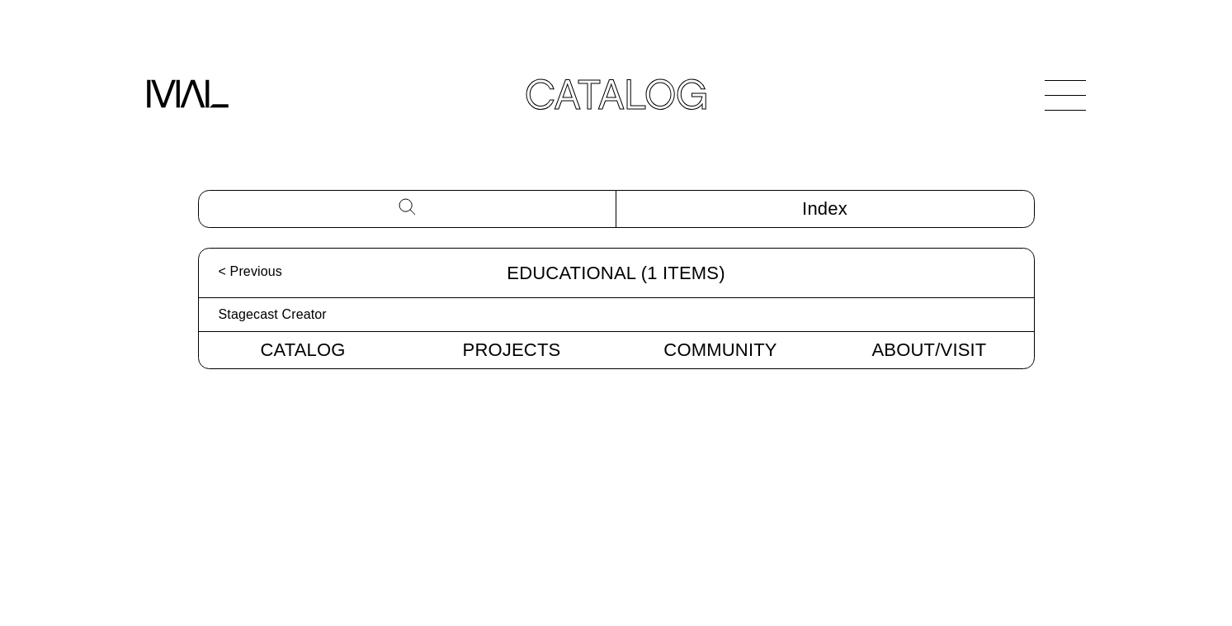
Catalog (302, 349)
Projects (512, 349)
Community (719, 349)
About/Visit (929, 349)
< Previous (250, 271)
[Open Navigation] (1065, 95)
